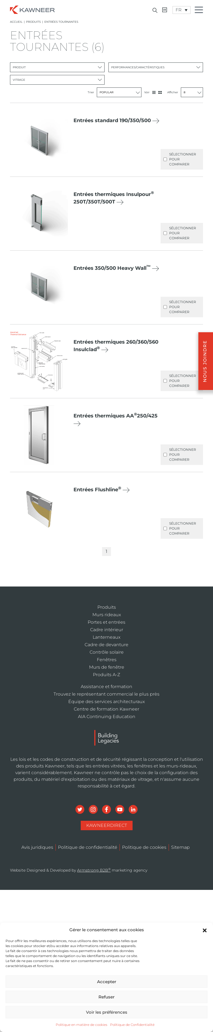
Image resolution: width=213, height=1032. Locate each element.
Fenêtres (106, 659)
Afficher (185, 92)
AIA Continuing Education (106, 716)
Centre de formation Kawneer (106, 709)
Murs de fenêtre (106, 667)
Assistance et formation (106, 686)
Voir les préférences (106, 1012)
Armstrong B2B (94, 870)
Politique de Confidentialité (132, 1025)
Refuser (106, 997)
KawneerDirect (106, 825)
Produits (33, 22)
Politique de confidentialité (87, 847)
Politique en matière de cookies (81, 1025)
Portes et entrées (106, 622)
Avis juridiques (37, 847)
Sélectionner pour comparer (179, 159)
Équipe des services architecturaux (106, 701)
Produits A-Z (106, 674)
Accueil (16, 22)
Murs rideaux (106, 614)
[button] (204, 930)
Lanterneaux (106, 637)
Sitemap (180, 847)
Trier (114, 92)
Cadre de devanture (106, 644)
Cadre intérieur (106, 629)
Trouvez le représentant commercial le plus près (106, 694)
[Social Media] (80, 809)
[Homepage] (32, 9)
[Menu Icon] (200, 10)
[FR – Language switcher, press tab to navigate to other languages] (182, 10)
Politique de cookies (144, 847)
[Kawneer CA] (164, 9)
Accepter (106, 981)
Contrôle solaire (107, 652)
